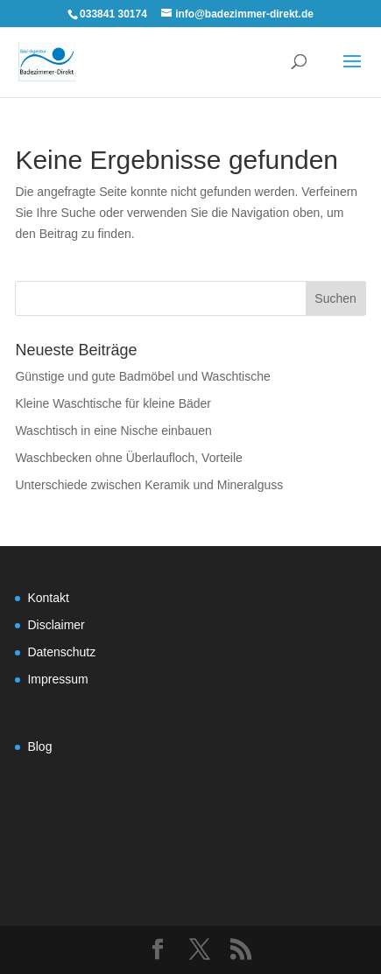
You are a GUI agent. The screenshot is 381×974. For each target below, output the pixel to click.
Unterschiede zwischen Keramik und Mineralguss (149, 485)
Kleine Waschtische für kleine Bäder (113, 403)
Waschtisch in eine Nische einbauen (113, 431)
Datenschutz (61, 652)
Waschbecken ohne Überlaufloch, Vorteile (128, 458)
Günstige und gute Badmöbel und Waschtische (142, 376)
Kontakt (47, 598)
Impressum (57, 679)
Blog (39, 746)
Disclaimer (55, 625)
